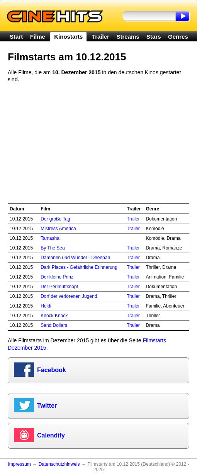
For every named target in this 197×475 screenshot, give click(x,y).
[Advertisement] (98, 143)
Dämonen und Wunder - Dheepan (75, 257)
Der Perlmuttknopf (59, 286)
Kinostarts (68, 36)
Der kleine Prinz (57, 277)
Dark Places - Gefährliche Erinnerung (79, 267)
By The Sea (53, 248)
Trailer (100, 36)
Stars (153, 36)
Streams (127, 36)
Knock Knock (54, 315)
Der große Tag (55, 219)
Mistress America (58, 228)
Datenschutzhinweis (59, 464)
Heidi (46, 306)
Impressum (19, 464)
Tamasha (50, 238)
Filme (37, 36)
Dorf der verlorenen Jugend (69, 296)
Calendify (51, 435)
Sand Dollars (54, 325)
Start (16, 36)
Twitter (47, 405)
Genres (178, 36)
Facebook (51, 370)
